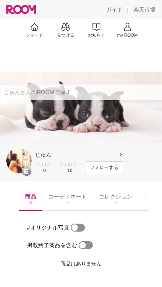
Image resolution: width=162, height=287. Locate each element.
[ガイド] (114, 9)
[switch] (78, 228)
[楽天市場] (144, 9)
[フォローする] (104, 167)
